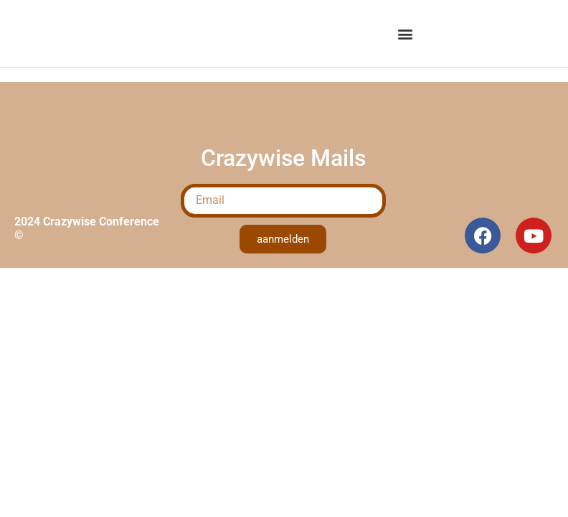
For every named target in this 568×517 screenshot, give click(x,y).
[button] (405, 33)
